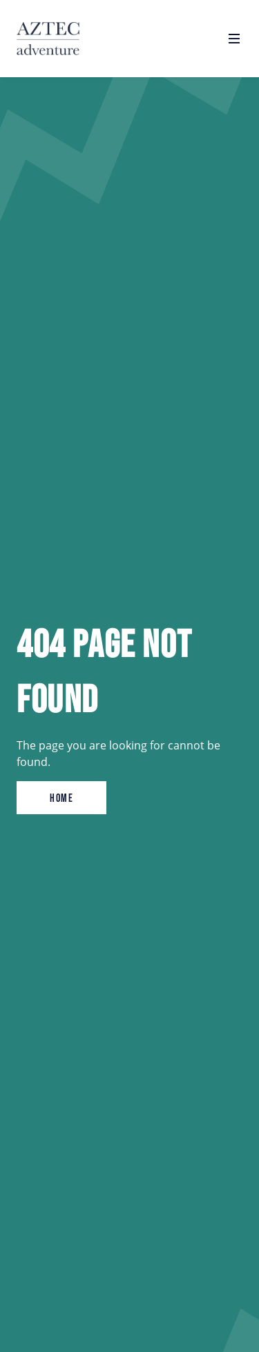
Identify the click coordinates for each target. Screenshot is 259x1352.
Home (61, 797)
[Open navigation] (234, 38)
